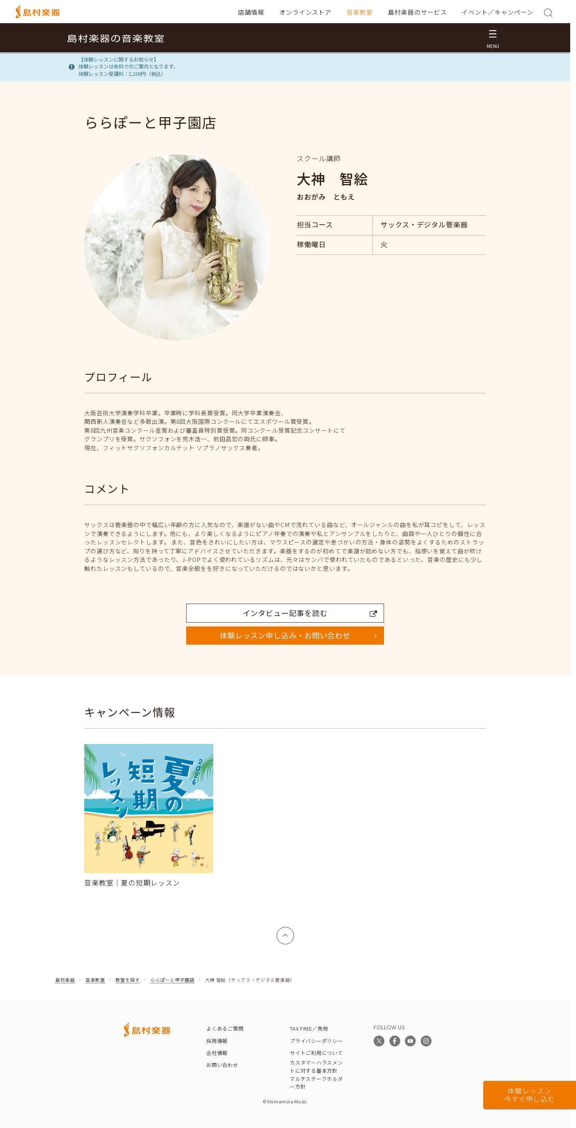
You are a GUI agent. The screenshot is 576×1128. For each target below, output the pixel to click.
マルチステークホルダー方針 (316, 1082)
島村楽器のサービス (417, 12)
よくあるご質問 (224, 1028)
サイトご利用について (316, 1052)
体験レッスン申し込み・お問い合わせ (285, 635)
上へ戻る (285, 931)
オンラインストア (305, 12)
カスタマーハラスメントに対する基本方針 (316, 1066)
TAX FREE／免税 (309, 1028)
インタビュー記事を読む (310, 613)
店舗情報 (251, 12)
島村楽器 (65, 979)
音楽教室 (360, 12)
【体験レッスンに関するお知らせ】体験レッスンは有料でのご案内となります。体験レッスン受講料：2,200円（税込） (128, 66)
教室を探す (128, 979)
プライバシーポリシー (316, 1040)
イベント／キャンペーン (498, 12)
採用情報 (217, 1040)
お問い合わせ (222, 1064)
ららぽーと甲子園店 (172, 979)
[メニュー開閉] (492, 37)
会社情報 (217, 1052)
